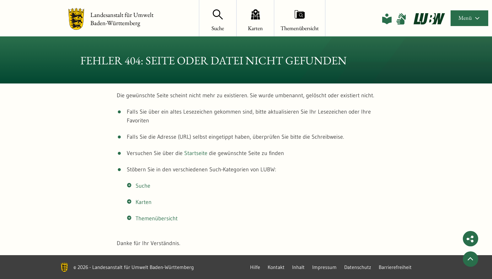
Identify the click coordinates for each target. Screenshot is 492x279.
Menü (469, 17)
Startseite (195, 153)
